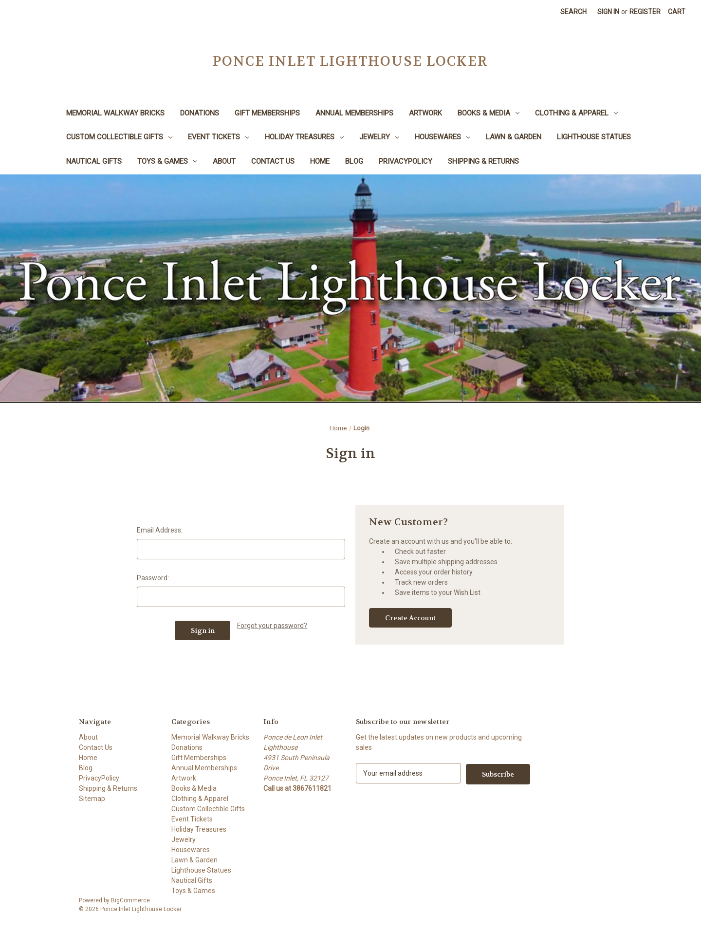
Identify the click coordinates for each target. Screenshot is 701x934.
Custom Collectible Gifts (119, 137)
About (224, 161)
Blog (354, 161)
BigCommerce (130, 900)
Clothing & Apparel (576, 113)
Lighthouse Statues (594, 137)
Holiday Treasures (304, 137)
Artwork (425, 113)
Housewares (442, 137)
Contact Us (273, 161)
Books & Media (488, 113)
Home (320, 161)
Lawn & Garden (513, 137)
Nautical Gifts (94, 161)
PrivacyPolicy (405, 161)
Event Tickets (218, 137)
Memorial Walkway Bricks (115, 113)
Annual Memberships (354, 113)
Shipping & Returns (483, 161)
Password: (153, 578)
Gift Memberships (267, 113)
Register (645, 12)
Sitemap (92, 798)
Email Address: (160, 530)
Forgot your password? (272, 625)
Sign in (608, 12)
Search (573, 12)
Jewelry (379, 137)
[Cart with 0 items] (677, 12)
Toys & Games (167, 161)
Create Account (410, 617)
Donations (199, 113)
